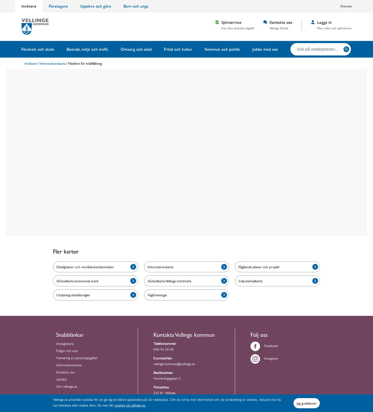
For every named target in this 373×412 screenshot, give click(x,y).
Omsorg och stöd (136, 49)
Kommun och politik (222, 49)
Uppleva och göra (95, 6)
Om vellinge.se (66, 387)
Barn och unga (135, 6)
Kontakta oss (65, 373)
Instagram (264, 359)
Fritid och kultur (178, 49)
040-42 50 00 (163, 350)
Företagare (58, 6)
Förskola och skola (37, 49)
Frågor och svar (67, 351)
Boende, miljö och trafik (87, 49)
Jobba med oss (265, 49)
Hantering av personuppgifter (77, 358)
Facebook (264, 346)
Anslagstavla (65, 344)
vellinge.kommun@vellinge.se (174, 364)
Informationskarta (69, 365)
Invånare (28, 6)
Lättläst (61, 380)
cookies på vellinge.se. (130, 406)
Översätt (346, 6)
